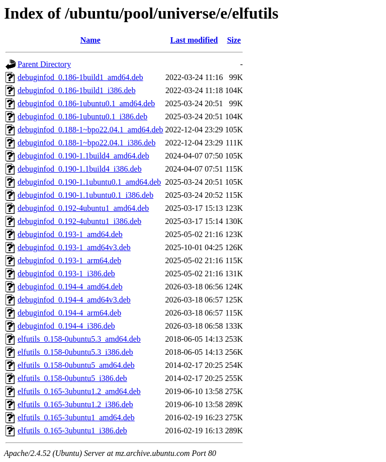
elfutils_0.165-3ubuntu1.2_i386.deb (75, 404)
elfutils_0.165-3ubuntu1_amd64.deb (76, 417)
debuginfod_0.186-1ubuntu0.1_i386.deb (82, 116)
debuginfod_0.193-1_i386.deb (66, 273)
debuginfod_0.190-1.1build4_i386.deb (80, 169)
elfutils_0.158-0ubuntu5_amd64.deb (76, 365)
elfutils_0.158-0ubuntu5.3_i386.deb (75, 352)
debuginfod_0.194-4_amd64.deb (70, 286)
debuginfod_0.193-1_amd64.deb (70, 234)
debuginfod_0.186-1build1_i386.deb (77, 90)
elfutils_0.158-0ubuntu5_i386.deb (72, 378)
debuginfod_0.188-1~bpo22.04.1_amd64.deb (90, 129)
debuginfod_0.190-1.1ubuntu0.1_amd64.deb (89, 182)
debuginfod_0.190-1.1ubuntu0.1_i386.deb (85, 195)
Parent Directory (44, 64)
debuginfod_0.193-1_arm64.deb (69, 260)
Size (234, 40)
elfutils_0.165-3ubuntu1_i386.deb (72, 430)
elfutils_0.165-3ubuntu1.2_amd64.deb (79, 391)
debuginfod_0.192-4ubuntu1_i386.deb (79, 221)
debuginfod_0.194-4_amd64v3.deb (74, 299)
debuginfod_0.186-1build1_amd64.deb (80, 77)
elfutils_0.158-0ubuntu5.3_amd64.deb (79, 339)
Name (90, 40)
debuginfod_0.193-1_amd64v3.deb (74, 247)
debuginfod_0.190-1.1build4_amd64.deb (83, 155)
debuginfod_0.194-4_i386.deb (66, 326)
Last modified (194, 40)
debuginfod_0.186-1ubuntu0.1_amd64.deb (86, 103)
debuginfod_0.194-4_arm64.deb (69, 313)
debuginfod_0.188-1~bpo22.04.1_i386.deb (86, 142)
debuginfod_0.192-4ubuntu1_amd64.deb (83, 208)
